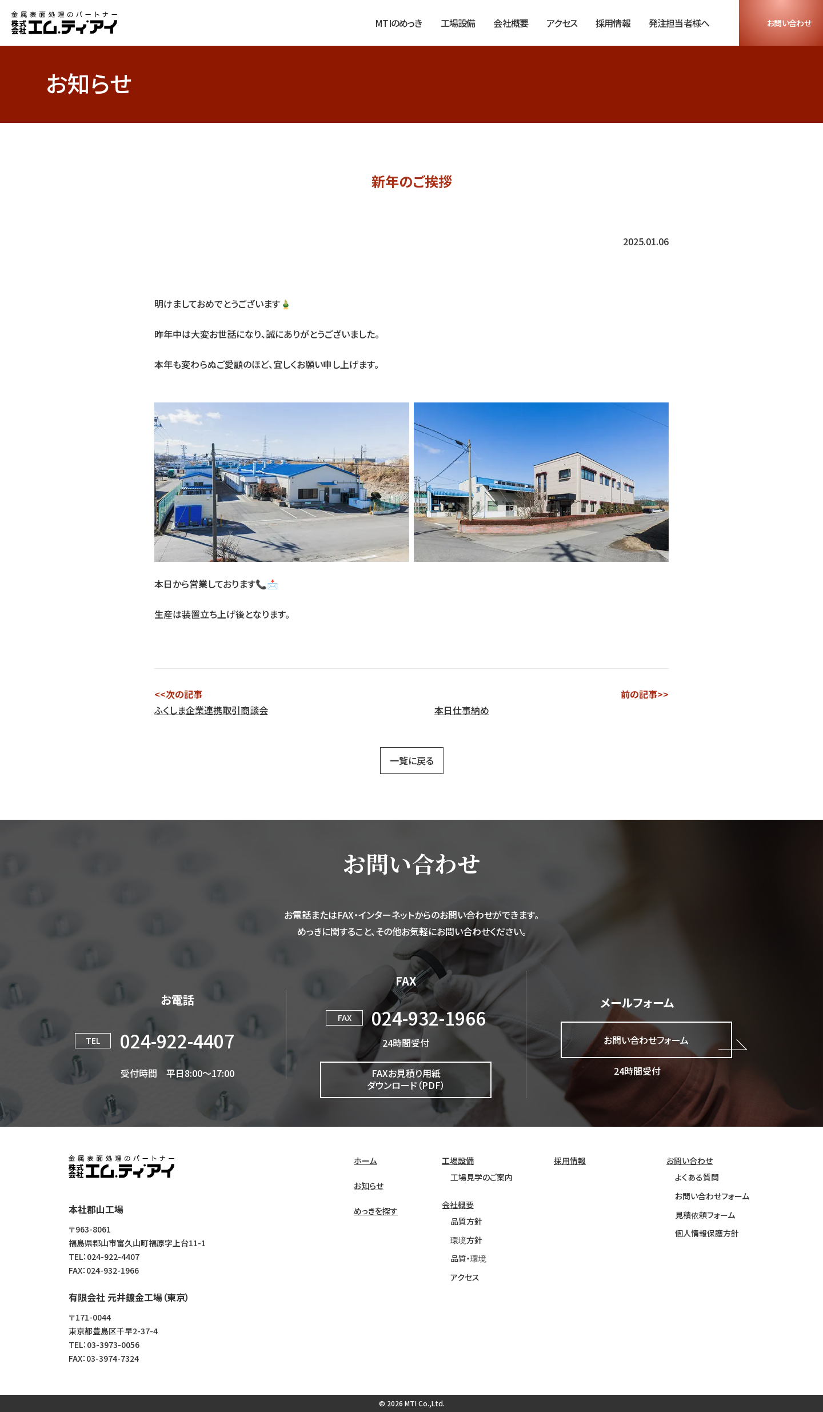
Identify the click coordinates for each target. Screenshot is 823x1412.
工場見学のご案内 (481, 1177)
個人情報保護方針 (707, 1233)
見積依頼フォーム (705, 1215)
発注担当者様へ (679, 23)
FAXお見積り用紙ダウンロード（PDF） (406, 1079)
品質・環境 (468, 1258)
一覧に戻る (412, 760)
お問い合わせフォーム (646, 1040)
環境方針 (466, 1240)
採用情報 (613, 23)
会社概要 (510, 23)
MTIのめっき (398, 23)
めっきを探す (376, 1211)
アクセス (561, 23)
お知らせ (368, 1185)
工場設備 (458, 23)
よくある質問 (697, 1177)
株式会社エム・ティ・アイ (121, 1166)
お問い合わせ (789, 23)
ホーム (365, 1160)
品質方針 (466, 1221)
